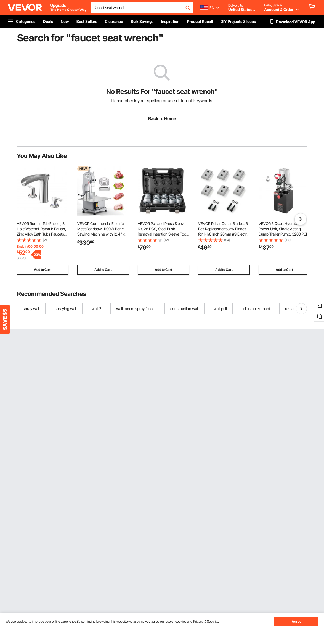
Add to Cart (42, 270)
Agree (296, 621)
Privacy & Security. (206, 621)
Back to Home (162, 118)
